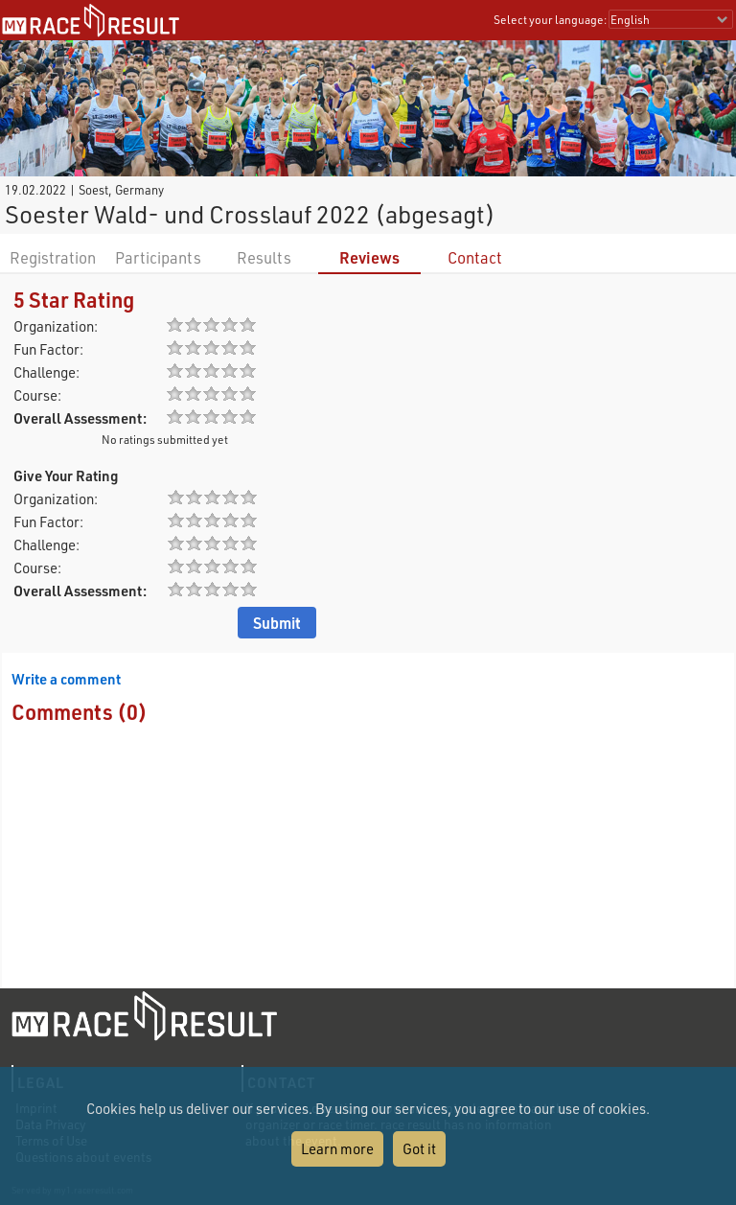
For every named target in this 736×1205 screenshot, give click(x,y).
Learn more (337, 1148)
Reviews (369, 257)
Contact (475, 257)
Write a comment (66, 678)
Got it (419, 1148)
